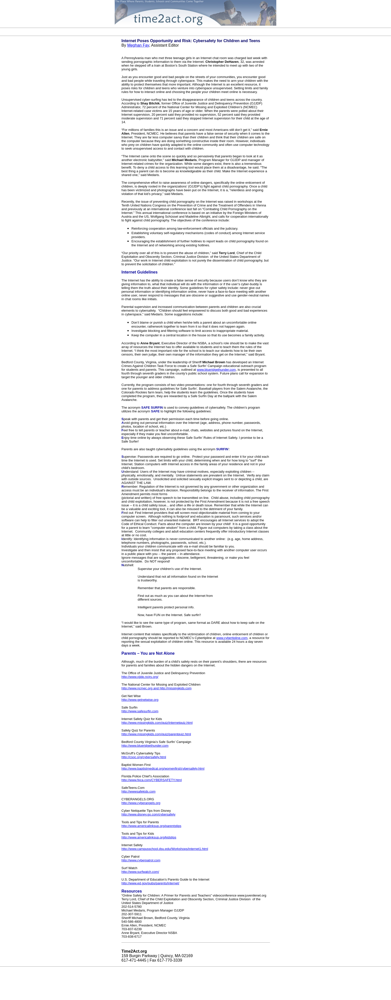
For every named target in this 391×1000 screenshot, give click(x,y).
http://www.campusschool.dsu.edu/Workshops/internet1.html (164, 849)
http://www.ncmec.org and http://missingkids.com (156, 688)
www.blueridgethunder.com (216, 369)
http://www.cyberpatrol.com (140, 860)
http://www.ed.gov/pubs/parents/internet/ (150, 883)
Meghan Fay (138, 45)
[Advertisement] (195, 32)
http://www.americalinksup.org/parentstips (151, 826)
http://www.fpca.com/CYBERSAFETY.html (151, 780)
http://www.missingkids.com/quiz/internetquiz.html (157, 723)
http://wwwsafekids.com (138, 791)
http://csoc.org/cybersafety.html (143, 757)
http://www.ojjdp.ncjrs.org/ (139, 677)
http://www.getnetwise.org (139, 700)
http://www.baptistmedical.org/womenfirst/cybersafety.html (162, 768)
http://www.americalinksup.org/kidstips (148, 837)
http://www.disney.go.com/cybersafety (148, 814)
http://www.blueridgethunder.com (145, 745)
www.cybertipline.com (232, 638)
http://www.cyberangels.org (140, 803)
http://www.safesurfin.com (139, 711)
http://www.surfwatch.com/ (140, 872)
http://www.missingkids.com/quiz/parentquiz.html (156, 734)
